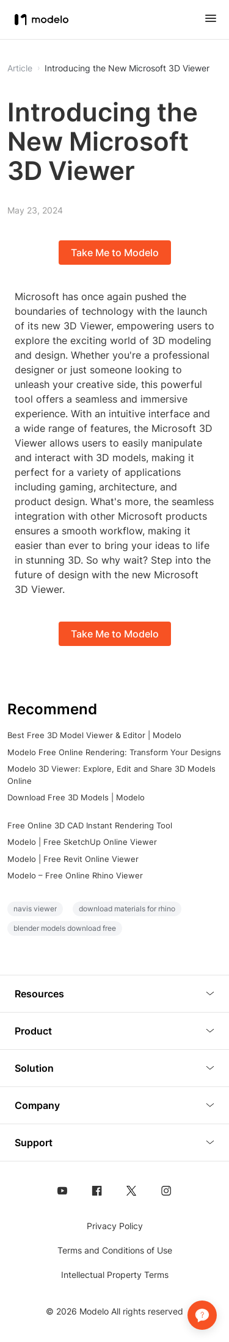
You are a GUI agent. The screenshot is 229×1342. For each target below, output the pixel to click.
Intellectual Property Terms (115, 1274)
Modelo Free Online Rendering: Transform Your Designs (114, 752)
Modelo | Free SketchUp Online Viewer (82, 842)
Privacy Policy (115, 1226)
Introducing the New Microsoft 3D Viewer (127, 68)
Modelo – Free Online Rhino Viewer (75, 875)
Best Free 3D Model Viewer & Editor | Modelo (94, 735)
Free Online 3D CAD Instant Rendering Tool (89, 825)
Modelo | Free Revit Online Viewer (73, 859)
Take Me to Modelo (115, 252)
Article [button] (19, 68)
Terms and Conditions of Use (114, 1250)
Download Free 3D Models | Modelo (76, 797)
